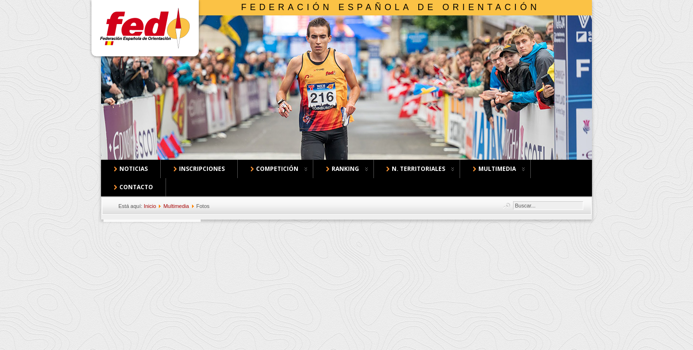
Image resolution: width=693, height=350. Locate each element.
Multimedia (176, 206)
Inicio (150, 206)
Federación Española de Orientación (390, 7)
